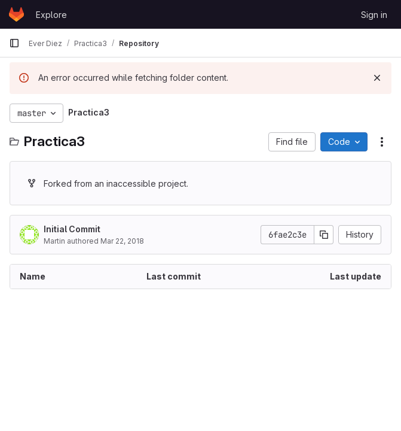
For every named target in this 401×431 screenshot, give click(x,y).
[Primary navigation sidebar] (14, 43)
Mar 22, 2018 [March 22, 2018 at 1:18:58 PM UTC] (122, 240)
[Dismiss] (377, 78)
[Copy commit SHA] (323, 234)
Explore (51, 15)
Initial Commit (72, 229)
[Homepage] (16, 14)
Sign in (374, 15)
